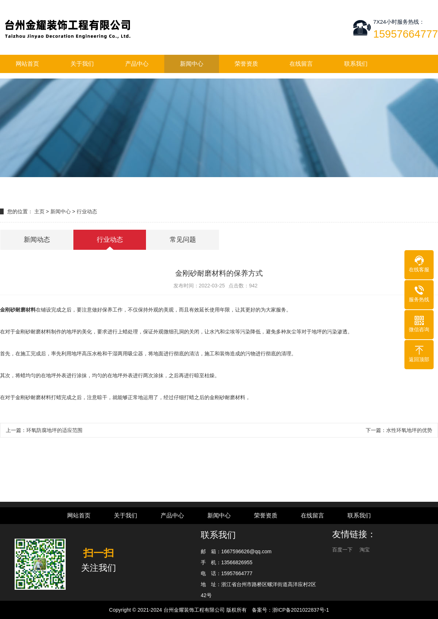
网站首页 (27, 64)
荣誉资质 (246, 64)
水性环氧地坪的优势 (409, 430)
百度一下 (343, 550)
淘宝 (365, 550)
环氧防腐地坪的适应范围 (54, 430)
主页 (39, 211)
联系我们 (356, 64)
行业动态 (87, 211)
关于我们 (82, 64)
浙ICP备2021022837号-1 (300, 610)
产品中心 (137, 64)
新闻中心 (191, 64)
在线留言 (301, 64)
